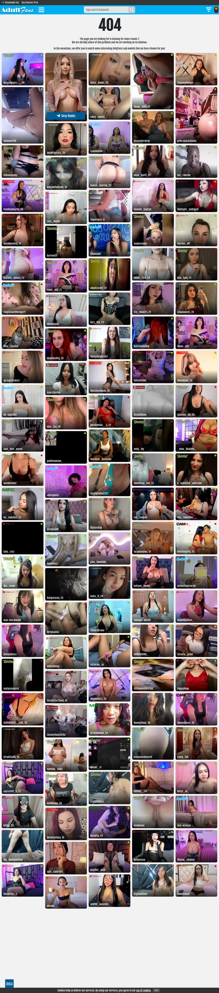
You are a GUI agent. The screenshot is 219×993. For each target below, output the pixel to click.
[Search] (131, 9)
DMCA (9, 983)
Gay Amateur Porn (30, 2)
